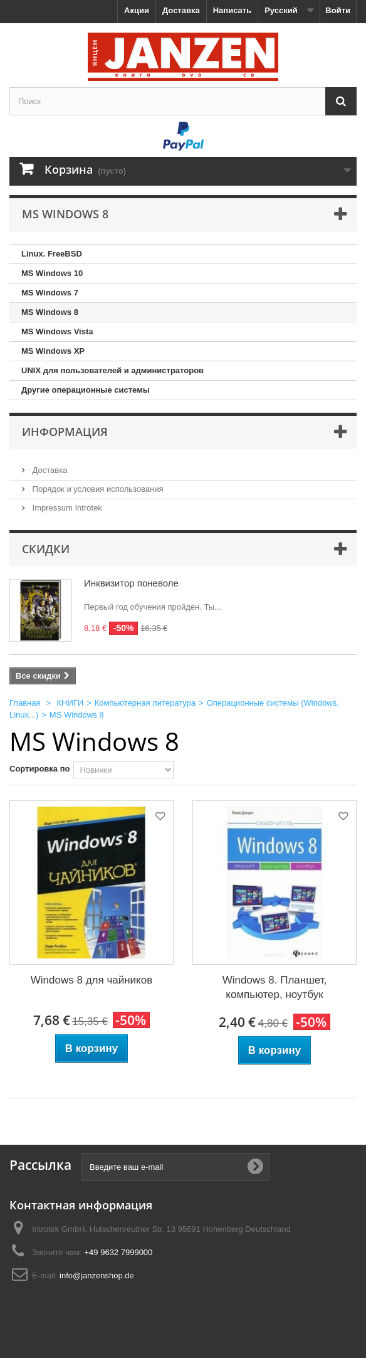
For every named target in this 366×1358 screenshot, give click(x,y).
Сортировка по (39, 768)
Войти (337, 10)
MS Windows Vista (57, 331)
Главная (24, 703)
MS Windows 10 (52, 273)
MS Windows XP (53, 351)
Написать (232, 10)
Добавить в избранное (159, 818)
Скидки (46, 548)
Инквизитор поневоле (131, 583)
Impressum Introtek (66, 507)
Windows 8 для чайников (91, 980)
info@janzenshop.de (97, 1275)
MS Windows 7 (49, 292)
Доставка (181, 10)
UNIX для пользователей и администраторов (112, 370)
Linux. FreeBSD (51, 253)
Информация (65, 431)
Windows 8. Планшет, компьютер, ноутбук (274, 987)
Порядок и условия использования (97, 489)
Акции (136, 10)
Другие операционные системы (85, 390)
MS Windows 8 (49, 312)
